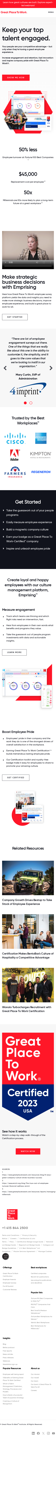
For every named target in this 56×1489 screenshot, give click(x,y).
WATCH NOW (28, 1151)
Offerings (7, 1267)
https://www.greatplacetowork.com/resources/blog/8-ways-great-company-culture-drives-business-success (27, 1176)
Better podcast (9, 1347)
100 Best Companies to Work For (42, 1299)
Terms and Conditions (10, 1235)
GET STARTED (15, 317)
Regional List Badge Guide (29, 1245)
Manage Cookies (45, 1251)
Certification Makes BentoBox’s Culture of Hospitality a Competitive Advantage (28, 955)
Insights (6, 1338)
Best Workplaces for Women (41, 1318)
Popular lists (37, 1292)
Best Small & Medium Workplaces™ (39, 1311)
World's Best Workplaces (40, 1323)
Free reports (7, 1351)
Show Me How (16, 77)
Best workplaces (39, 1267)
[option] (28, 368)
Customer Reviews (10, 1290)
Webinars (6, 1361)
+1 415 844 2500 (15, 1228)
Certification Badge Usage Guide (30, 1242)
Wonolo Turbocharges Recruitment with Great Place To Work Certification (26, 1009)
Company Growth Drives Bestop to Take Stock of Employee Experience (27, 902)
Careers (13, 1239)
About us (35, 1368)
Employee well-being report (13, 1374)
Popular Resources (12, 1368)
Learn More (14, 652)
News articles (8, 1354)
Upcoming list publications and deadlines (41, 1281)
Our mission (35, 1374)
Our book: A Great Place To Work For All (41, 1385)
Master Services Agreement (24, 1251)
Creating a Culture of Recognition (11, 1402)
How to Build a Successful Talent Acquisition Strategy (13, 1396)
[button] (5, 368)
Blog (4, 1344)
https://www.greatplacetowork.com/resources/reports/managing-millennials (29, 1193)
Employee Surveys (9, 1283)
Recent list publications (40, 1277)
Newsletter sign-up (10, 1364)
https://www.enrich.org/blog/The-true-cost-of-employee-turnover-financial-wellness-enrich (25, 1184)
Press (12, 1242)
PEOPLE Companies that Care (41, 1305)
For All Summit (8, 1286)
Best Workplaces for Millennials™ (38, 1327)
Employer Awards (9, 1279)
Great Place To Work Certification (10, 1274)
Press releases (8, 1358)
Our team (34, 1381)
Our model (35, 1378)
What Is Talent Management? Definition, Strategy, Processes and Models (12, 1388)
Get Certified (15, 777)
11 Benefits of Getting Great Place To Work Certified (13, 1379)
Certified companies (38, 1273)
